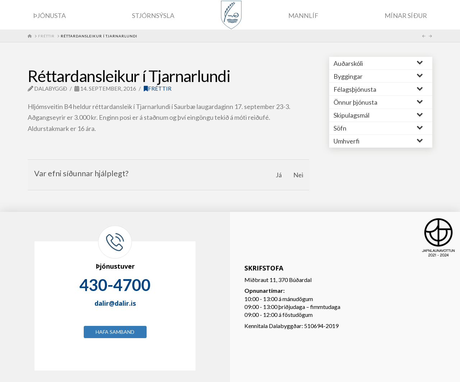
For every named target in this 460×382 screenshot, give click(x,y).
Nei (298, 175)
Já (279, 175)
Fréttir (157, 88)
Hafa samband (115, 332)
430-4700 (115, 285)
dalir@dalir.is (115, 303)
